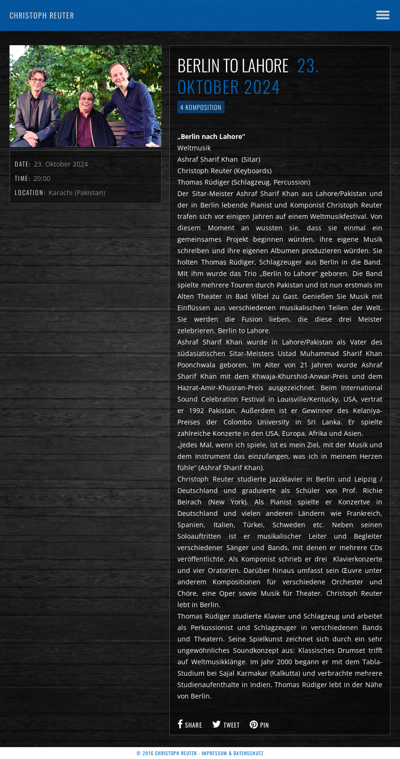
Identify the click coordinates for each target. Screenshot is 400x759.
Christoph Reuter (42, 15)
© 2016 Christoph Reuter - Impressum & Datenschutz (200, 753)
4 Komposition (201, 107)
